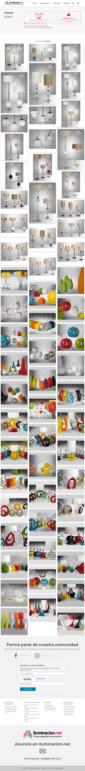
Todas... (27, 721)
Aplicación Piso (68, 713)
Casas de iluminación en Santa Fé (31, 712)
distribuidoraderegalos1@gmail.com (35, 23)
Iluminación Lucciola (11, 708)
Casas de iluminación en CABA (31, 705)
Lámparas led (48, 705)
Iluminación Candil (10, 711)
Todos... (7, 713)
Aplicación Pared (69, 711)
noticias (66, 3)
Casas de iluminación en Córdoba (31, 709)
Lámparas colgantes (50, 708)
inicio (35, 3)
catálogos (56, 3)
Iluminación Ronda (10, 706)
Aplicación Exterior (69, 706)
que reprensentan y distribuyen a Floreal (69, 17)
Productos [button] (45, 3)
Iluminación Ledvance (11, 710)
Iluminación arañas (49, 710)
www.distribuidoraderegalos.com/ (39, 17)
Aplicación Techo (69, 714)
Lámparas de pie (49, 706)
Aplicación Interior (69, 708)
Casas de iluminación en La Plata (32, 715)
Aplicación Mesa (68, 710)
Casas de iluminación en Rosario (31, 718)
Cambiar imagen (40, 678)
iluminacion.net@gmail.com (42, 758)
